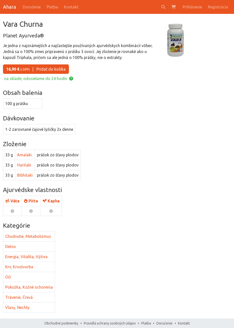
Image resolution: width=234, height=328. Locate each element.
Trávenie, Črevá (19, 297)
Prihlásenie (192, 7)
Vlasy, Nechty (17, 307)
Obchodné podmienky (61, 323)
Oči (8, 277)
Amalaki (24, 155)
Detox (10, 246)
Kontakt (71, 7)
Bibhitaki (25, 175)
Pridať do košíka (36, 69)
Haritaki (24, 165)
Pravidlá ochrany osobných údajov (110, 323)
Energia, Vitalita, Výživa (26, 256)
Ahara (9, 7)
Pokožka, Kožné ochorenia (29, 287)
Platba (52, 7)
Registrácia (218, 7)
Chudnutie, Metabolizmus (28, 236)
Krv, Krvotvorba (19, 267)
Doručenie (32, 7)
